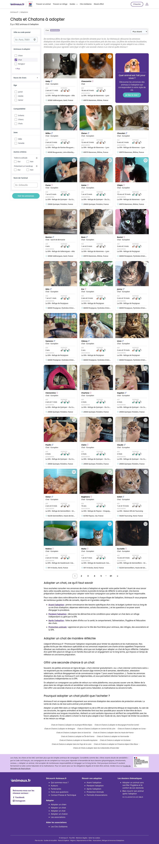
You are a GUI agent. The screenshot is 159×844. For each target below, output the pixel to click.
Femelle (21, 143)
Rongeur (21, 64)
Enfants (21, 115)
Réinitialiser (55, 30)
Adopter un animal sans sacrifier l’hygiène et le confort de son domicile (133, 785)
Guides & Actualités (50, 840)
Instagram (19, 800)
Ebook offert (99, 4)
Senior (20, 100)
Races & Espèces (63, 840)
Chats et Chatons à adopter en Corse (132, 728)
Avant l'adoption (94, 782)
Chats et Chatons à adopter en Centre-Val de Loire (96, 728)
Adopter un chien (58, 804)
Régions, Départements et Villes (81, 840)
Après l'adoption (94, 789)
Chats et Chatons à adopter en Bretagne (59, 728)
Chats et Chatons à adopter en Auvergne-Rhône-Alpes (71, 725)
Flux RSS (72, 838)
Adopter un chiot (58, 807)
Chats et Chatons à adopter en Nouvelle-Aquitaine (79, 740)
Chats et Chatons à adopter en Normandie (113, 736)
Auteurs (54, 785)
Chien (20, 55)
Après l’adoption (56, 620)
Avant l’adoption (56, 604)
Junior (20, 92)
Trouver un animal (43, 4)
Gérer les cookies (94, 838)
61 (111, 576)
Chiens (20, 119)
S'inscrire (137, 4)
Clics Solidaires (86, 4)
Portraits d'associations (97, 795)
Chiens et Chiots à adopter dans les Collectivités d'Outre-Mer (96, 748)
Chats (20, 123)
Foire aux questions (59, 792)
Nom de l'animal (21, 178)
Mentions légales (81, 838)
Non (32, 161)
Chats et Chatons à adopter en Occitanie (115, 740)
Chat (20, 60)
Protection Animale (95, 792)
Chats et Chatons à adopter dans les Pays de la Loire (71, 744)
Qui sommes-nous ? (60, 782)
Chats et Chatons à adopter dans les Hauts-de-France (113, 732)
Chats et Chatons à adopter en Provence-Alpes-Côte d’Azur (116, 744)
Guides (72, 4)
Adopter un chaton (59, 814)
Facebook (18, 797)
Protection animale (58, 627)
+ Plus (17, 68)
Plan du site (39, 840)
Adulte (20, 96)
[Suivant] (117, 576)
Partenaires (56, 789)
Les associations (58, 817)
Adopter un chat (58, 810)
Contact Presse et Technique (63, 795)
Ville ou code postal (22, 32)
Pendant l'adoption (95, 785)
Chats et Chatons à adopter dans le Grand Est (73, 732)
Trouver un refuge (60, 4)
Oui (19, 161)
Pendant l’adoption (58, 614)
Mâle (20, 139)
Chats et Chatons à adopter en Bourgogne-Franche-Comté (117, 725)
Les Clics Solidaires (59, 826)
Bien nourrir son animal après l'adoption (133, 794)
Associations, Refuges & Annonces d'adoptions (108, 840)
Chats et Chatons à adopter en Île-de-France (77, 736)
